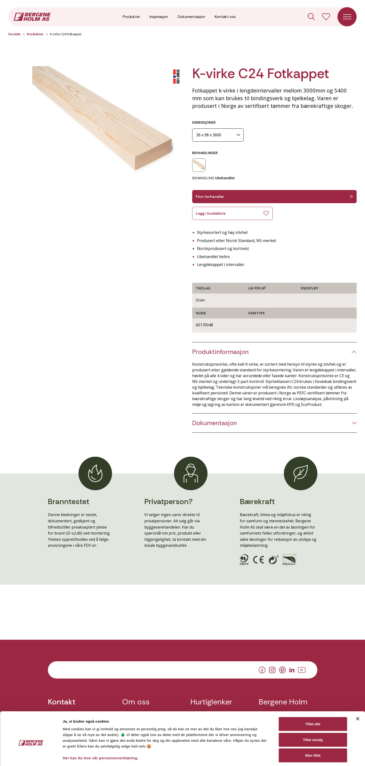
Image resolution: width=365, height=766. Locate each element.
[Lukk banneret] (357, 696)
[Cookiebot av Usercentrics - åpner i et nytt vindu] (31, 756)
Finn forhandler (274, 196)
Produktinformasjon (220, 351)
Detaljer (254, 756)
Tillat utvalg (313, 717)
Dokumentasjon (191, 16)
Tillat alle (312, 701)
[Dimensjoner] (218, 135)
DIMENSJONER (204, 122)
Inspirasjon (159, 16)
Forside (14, 34)
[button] (102, 123)
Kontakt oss (225, 16)
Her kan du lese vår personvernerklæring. (100, 735)
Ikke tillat (312, 733)
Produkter (131, 16)
